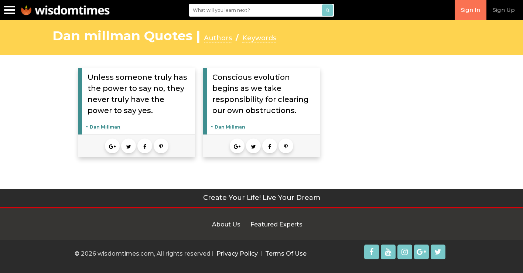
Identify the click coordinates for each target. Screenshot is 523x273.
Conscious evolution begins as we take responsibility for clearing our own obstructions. (260, 94)
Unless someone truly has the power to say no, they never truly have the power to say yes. (137, 94)
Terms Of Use (286, 253)
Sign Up (504, 9)
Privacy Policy (237, 253)
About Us (226, 224)
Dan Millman (105, 127)
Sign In (470, 9)
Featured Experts (276, 224)
